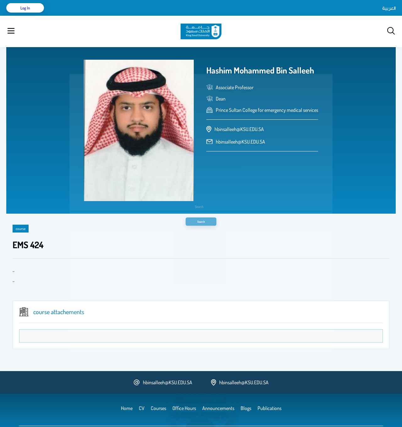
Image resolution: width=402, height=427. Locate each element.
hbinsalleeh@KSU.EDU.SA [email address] (240, 126)
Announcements (171, 16)
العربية (335, 16)
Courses (124, 16)
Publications (98, 16)
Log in (372, 16)
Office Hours (205, 16)
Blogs (143, 16)
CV (77, 16)
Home (62, 16)
